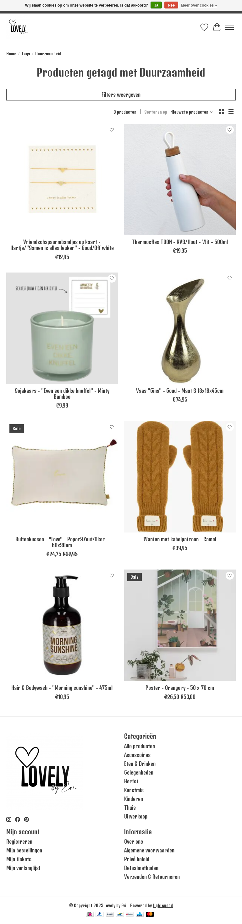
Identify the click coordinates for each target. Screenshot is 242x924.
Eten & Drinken (140, 763)
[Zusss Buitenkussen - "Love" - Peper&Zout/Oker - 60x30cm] (62, 476)
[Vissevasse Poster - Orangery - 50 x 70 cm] (180, 625)
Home (11, 53)
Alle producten (139, 746)
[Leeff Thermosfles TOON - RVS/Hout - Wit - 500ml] (180, 179)
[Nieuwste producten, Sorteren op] (191, 112)
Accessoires (137, 755)
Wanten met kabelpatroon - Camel (179, 539)
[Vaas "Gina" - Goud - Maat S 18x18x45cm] (180, 328)
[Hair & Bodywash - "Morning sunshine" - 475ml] (62, 625)
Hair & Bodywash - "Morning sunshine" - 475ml (62, 687)
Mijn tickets (18, 859)
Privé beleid (136, 859)
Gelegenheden (138, 772)
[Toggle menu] (229, 27)
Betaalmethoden (141, 868)
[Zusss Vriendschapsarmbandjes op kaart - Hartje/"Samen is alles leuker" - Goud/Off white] (62, 179)
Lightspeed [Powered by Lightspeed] (163, 905)
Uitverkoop (135, 816)
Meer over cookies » (199, 5)
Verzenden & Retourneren (152, 876)
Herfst (131, 781)
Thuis (130, 807)
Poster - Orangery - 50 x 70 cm (180, 687)
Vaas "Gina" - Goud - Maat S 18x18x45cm (179, 390)
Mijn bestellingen (24, 850)
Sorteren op (155, 112)
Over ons (133, 841)
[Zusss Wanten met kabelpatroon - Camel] (180, 476)
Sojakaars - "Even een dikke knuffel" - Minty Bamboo (62, 393)
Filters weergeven (121, 94)
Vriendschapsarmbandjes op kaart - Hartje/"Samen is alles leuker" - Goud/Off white (62, 245)
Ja (156, 5)
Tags (25, 53)
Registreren (19, 841)
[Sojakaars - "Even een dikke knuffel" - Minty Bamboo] (62, 328)
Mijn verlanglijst (23, 868)
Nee (171, 5)
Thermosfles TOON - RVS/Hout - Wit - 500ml (180, 242)
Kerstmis (134, 790)
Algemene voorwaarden (149, 850)
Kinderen (133, 799)
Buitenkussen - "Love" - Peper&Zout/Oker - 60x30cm (61, 542)
